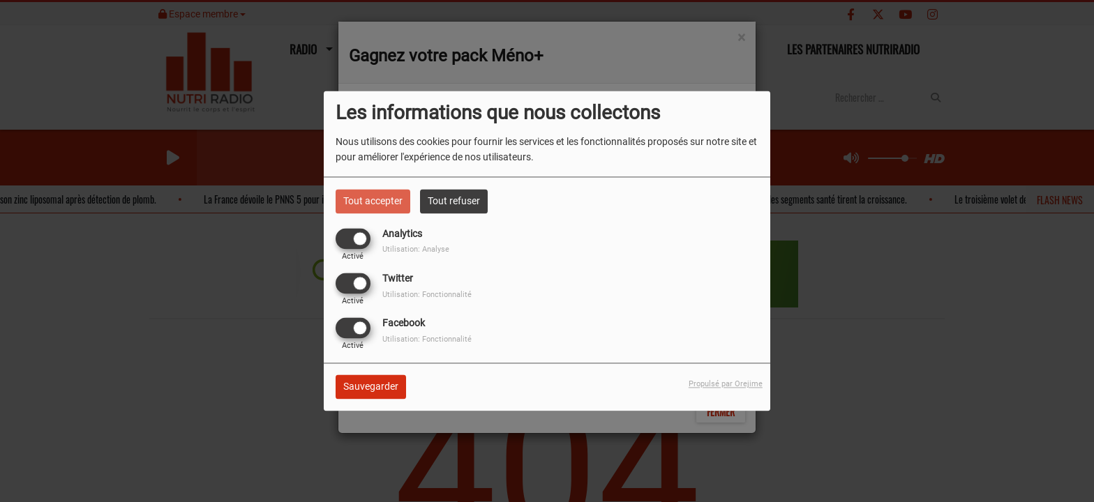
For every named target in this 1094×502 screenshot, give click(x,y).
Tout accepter (373, 200)
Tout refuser (454, 200)
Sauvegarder (370, 387)
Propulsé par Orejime (726, 384)
